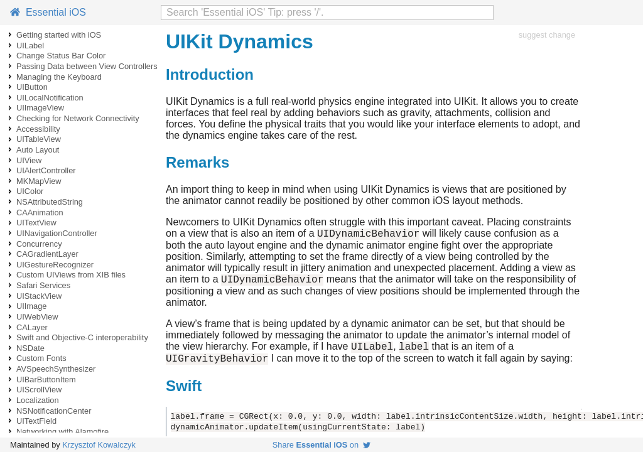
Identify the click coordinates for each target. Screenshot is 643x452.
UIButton (32, 87)
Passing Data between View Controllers (87, 66)
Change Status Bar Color (60, 55)
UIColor (29, 191)
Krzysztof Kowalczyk (99, 444)
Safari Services (43, 285)
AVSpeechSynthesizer (55, 369)
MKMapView (39, 181)
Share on (321, 444)
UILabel (30, 45)
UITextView (36, 222)
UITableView (38, 139)
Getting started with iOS (58, 35)
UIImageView (40, 107)
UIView (28, 160)
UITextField (36, 421)
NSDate (30, 348)
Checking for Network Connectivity (77, 118)
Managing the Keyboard (59, 77)
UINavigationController (56, 233)
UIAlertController (46, 170)
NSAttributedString (49, 202)
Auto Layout (37, 149)
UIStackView (39, 296)
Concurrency (39, 244)
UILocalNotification (50, 97)
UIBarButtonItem (46, 379)
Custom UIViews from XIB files (71, 274)
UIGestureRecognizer (55, 264)
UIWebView (37, 316)
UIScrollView (39, 389)
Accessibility (38, 129)
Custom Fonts (41, 358)
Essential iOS (48, 12)
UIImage (31, 306)
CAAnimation (39, 212)
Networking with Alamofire (62, 431)
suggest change (547, 35)
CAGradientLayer (47, 254)
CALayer (32, 327)
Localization (37, 400)
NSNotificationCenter (54, 411)
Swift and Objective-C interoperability (82, 337)
